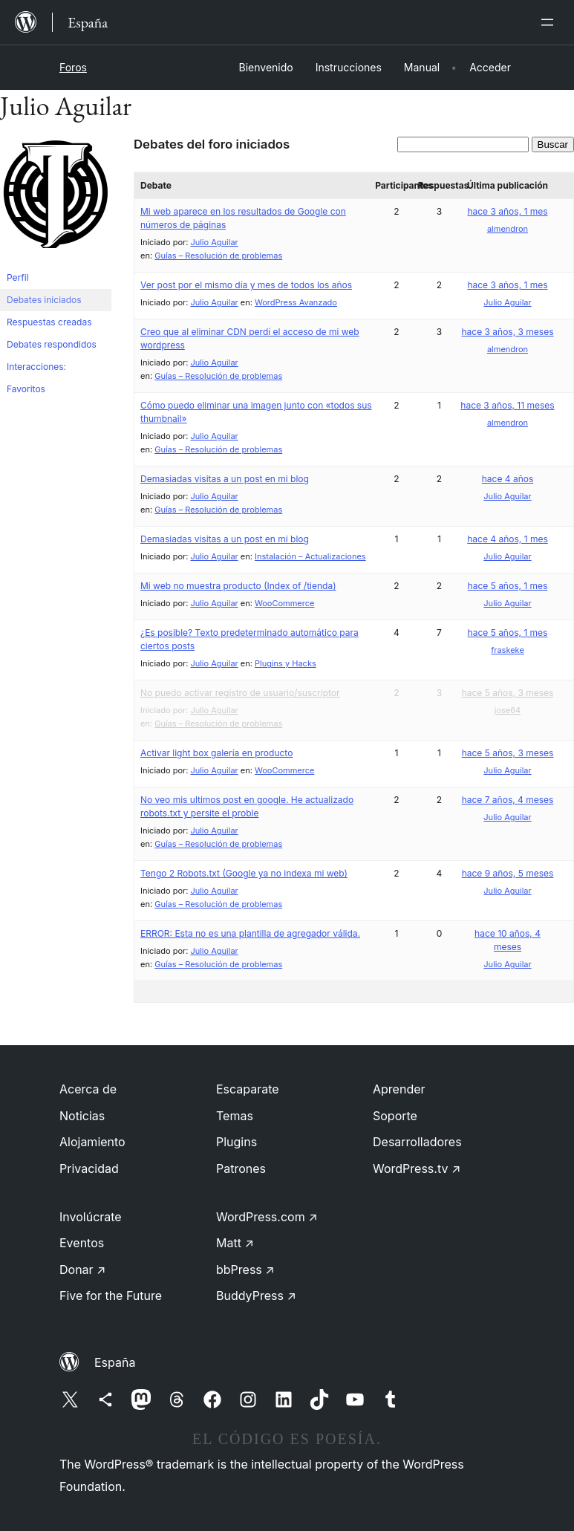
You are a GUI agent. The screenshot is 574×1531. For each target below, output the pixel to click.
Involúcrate (90, 1216)
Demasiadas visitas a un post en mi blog (224, 478)
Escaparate (247, 1089)
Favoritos (26, 388)
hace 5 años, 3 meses (508, 692)
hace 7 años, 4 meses (508, 799)
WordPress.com (267, 1216)
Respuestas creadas (49, 322)
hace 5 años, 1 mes (508, 585)
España (114, 1362)
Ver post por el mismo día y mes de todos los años (246, 284)
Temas (234, 1115)
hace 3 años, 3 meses (508, 331)
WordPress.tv (416, 1168)
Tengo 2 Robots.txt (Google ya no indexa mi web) (244, 873)
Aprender (399, 1089)
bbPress (245, 1269)
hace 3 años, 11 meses (507, 405)
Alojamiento (92, 1141)
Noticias (82, 1115)
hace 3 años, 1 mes (507, 211)
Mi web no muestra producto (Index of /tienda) (238, 585)
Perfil (18, 277)
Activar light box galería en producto (216, 752)
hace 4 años (508, 478)
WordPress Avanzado (296, 302)
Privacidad (89, 1168)
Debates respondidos (52, 344)
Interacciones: (36, 366)
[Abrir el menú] (550, 22)
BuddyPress (256, 1295)
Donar (82, 1269)
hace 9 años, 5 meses (508, 873)
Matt (235, 1242)
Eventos (81, 1242)
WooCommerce (284, 603)
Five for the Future (110, 1295)
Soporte (395, 1115)
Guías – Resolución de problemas (218, 255)
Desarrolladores (417, 1141)
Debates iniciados (44, 299)
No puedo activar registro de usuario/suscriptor (240, 692)
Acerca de (88, 1089)
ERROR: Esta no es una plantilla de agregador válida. (250, 933)
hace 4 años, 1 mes (507, 539)
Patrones (241, 1168)
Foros (73, 67)
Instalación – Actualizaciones (310, 556)
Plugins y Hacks (285, 663)
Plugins (236, 1141)
